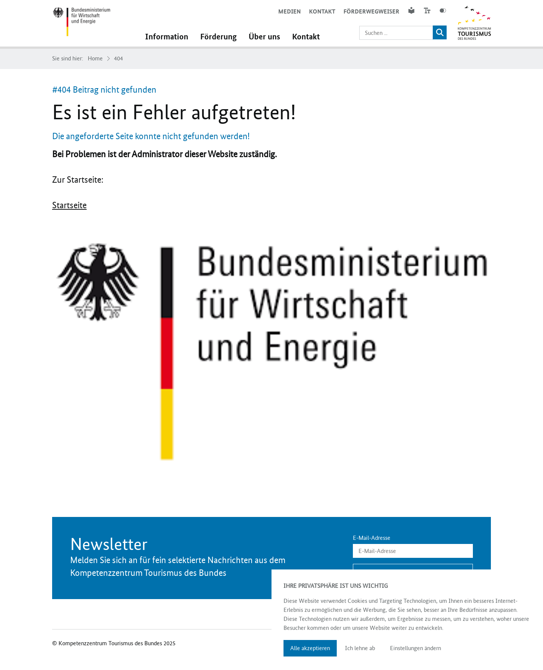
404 (118, 59)
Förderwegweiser (371, 11)
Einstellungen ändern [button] (415, 648)
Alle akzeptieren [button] (310, 648)
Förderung (218, 37)
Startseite (69, 205)
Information (166, 37)
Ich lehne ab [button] (360, 648)
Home (95, 59)
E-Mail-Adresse (371, 538)
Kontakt (322, 11)
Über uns (264, 37)
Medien (289, 11)
